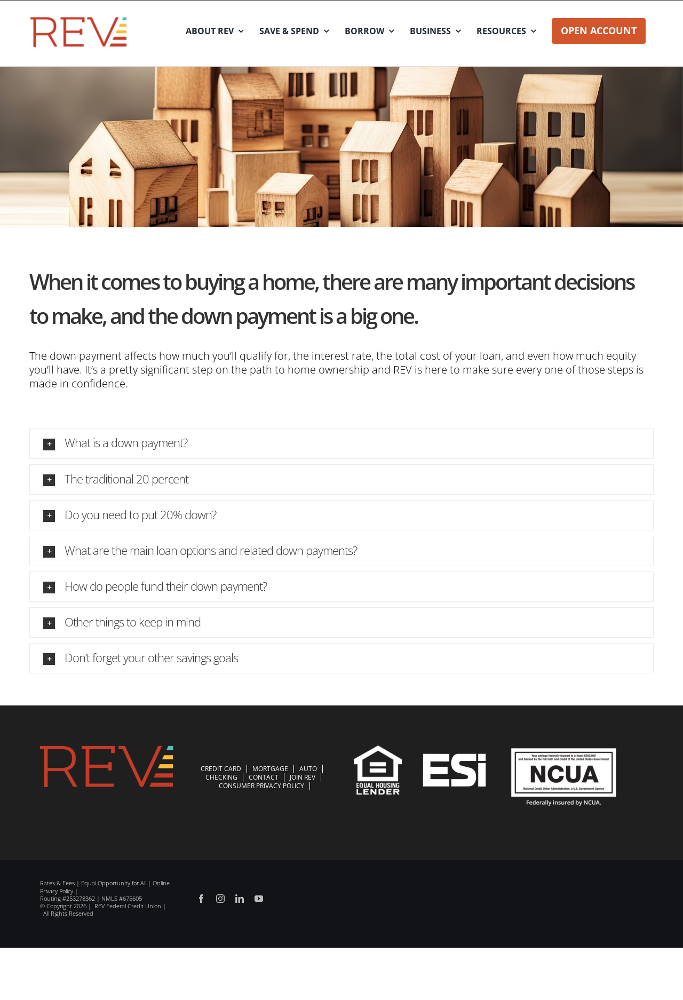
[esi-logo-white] (454, 758)
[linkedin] (239, 898)
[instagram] (220, 898)
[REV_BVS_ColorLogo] (78, 19)
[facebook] (201, 898)
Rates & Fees (57, 883)
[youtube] (259, 898)
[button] (341, 443)
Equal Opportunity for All (113, 883)
